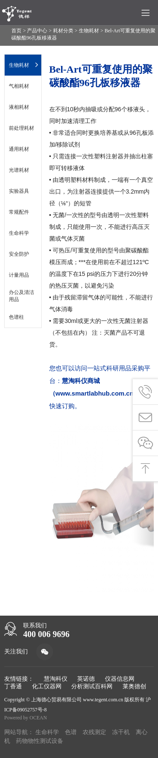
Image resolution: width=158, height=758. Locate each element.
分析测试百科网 (91, 686)
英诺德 (86, 679)
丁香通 (13, 686)
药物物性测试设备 (39, 741)
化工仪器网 (47, 686)
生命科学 (47, 732)
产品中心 (37, 31)
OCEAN (38, 718)
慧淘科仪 (55, 679)
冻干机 (121, 732)
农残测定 (94, 732)
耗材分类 (63, 31)
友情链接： (19, 679)
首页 (16, 31)
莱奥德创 (134, 686)
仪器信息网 (119, 679)
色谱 (71, 732)
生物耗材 (89, 31)
